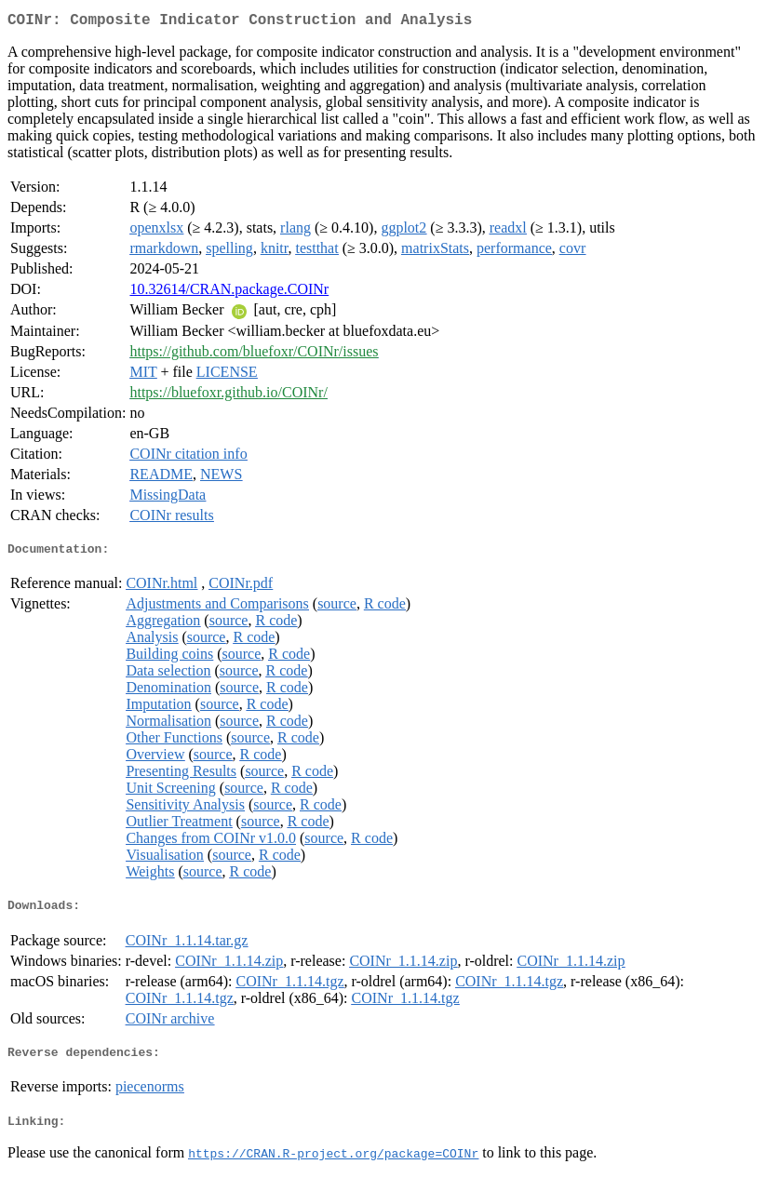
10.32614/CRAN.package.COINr (229, 293)
